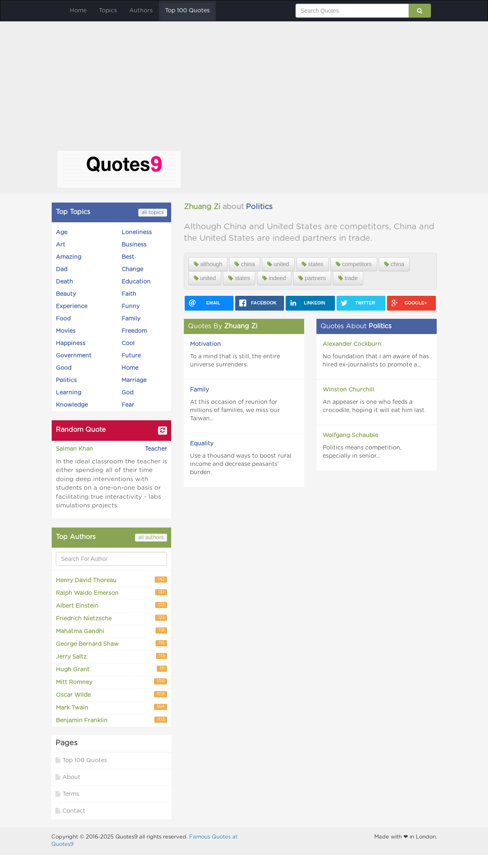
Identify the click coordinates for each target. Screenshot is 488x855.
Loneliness (136, 232)
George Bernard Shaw (111, 643)
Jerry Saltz (111, 656)
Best (127, 257)
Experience (71, 306)
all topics (153, 212)
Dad (61, 269)
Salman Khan (74, 449)
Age (61, 232)
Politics (66, 380)
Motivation (205, 344)
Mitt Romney (111, 681)
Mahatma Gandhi (111, 630)
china (244, 264)
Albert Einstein (111, 605)
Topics (108, 11)
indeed (274, 278)
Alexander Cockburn (352, 344)
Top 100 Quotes (187, 11)
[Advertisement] (244, 89)
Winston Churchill (348, 390)
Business (134, 245)
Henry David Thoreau (111, 579)
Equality (201, 444)
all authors (151, 537)
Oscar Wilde (111, 694)
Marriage (134, 380)
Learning (68, 393)
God (127, 393)
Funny (130, 306)
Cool (128, 343)
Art (60, 245)
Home (78, 11)
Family (130, 319)
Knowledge (72, 405)
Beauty (66, 294)
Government (74, 356)
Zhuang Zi (202, 207)
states (312, 264)
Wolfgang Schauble (350, 435)
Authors (141, 11)
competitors (354, 264)
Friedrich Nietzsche (111, 618)
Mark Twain (111, 707)
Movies (66, 331)
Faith (128, 294)
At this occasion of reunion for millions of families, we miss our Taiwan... (235, 410)
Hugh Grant (111, 669)
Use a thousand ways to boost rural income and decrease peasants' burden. (240, 464)
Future (131, 356)
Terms (67, 794)
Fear (127, 405)
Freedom (134, 331)
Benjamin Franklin (111, 720)
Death (64, 282)
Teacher (156, 449)
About (67, 777)
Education (136, 282)
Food (63, 319)
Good (63, 368)
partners (312, 278)
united (278, 264)
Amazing (68, 257)
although (208, 264)
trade (348, 278)
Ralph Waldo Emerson (111, 592)
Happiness (70, 343)
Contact (70, 811)
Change (132, 269)
